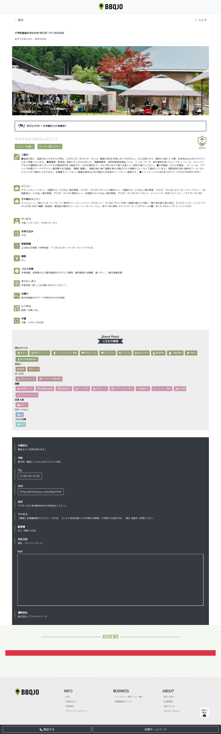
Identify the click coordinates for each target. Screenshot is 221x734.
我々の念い (169, 696)
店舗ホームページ (156, 729)
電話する (47, 729)
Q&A (67, 696)
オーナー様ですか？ (50, 146)
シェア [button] (201, 20)
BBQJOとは (169, 706)
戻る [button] (18, 20)
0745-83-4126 (30, 476)
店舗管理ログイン (123, 701)
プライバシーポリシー (76, 710)
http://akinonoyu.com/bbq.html (40, 492)
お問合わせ (70, 701)
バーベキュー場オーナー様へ (129, 696)
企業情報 (168, 701)
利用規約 (69, 706)
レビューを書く (24, 146)
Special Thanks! (172, 710)
